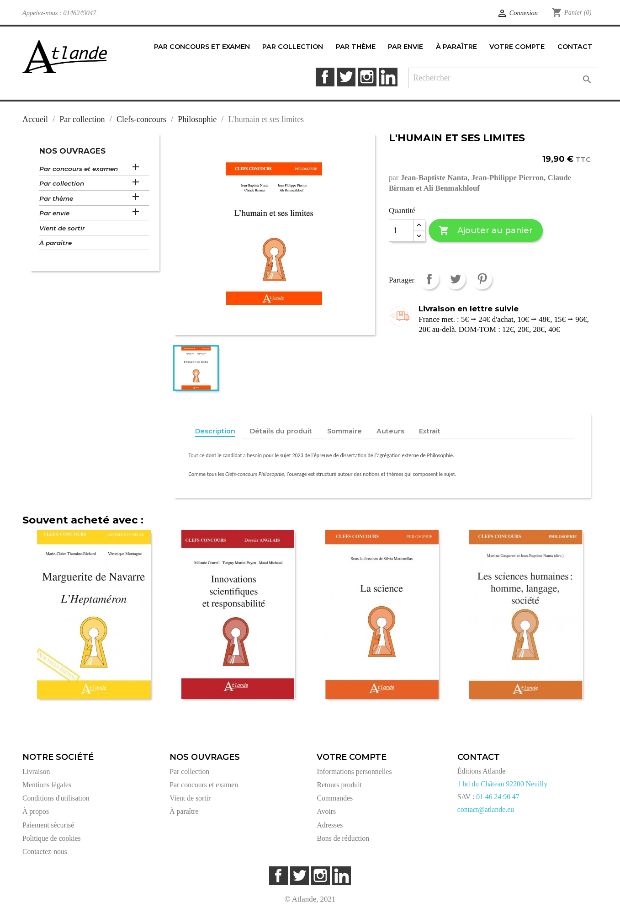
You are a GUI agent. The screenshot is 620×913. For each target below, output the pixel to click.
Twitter (346, 77)
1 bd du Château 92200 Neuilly (502, 784)
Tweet (455, 279)
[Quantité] (401, 230)
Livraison (36, 771)
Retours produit (339, 785)
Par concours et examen (78, 168)
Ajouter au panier (485, 230)
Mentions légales (46, 785)
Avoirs (326, 811)
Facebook (325, 77)
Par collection (61, 183)
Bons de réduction (343, 838)
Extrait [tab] (429, 431)
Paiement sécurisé (48, 825)
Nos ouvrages (72, 150)
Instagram (367, 77)
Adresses (330, 825)
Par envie (54, 213)
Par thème (56, 198)
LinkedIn (388, 77)
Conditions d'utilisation (56, 798)
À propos (35, 811)
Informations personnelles (354, 771)
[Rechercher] (502, 78)
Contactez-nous (44, 851)
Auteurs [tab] (390, 431)
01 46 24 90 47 (497, 797)
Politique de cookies (51, 838)
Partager (429, 279)
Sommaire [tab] (344, 431)
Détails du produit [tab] (281, 431)
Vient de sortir (62, 228)
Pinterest (482, 279)
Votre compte (352, 757)
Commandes (335, 798)
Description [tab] (215, 431)
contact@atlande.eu (485, 809)
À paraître (55, 242)
